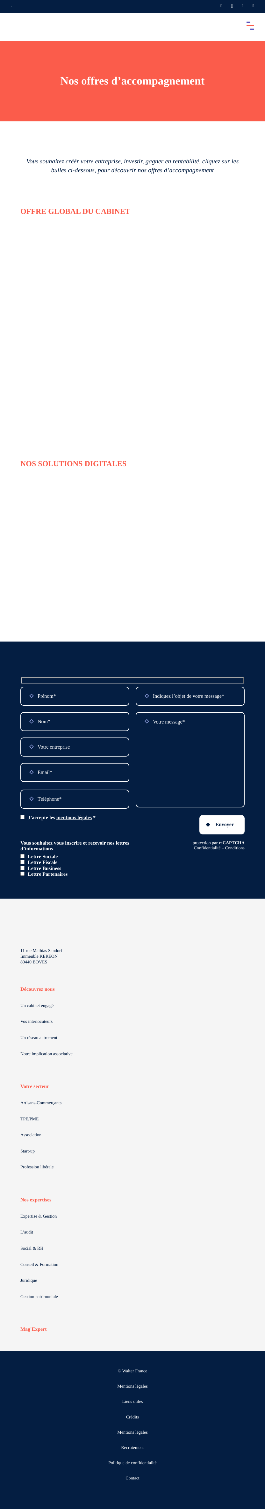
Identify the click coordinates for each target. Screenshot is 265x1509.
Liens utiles (132, 1401)
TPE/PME (29, 1119)
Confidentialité (207, 848)
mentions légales (74, 817)
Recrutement (132, 1447)
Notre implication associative (46, 1054)
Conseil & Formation (39, 1264)
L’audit (26, 1232)
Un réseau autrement (38, 1038)
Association (30, 1135)
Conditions (235, 848)
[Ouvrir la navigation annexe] (10, 6)
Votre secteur (34, 1086)
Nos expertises (35, 1200)
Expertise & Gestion (38, 1216)
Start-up (27, 1151)
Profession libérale (37, 1167)
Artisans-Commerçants (40, 1103)
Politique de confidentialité (132, 1463)
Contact (132, 1478)
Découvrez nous (37, 989)
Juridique (28, 1280)
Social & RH (31, 1248)
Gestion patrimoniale (39, 1297)
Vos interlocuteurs (36, 1021)
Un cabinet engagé (37, 1005)
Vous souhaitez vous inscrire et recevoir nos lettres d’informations (74, 846)
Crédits (132, 1417)
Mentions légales (132, 1386)
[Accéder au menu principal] (250, 25)
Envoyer (224, 824)
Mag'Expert (33, 1329)
